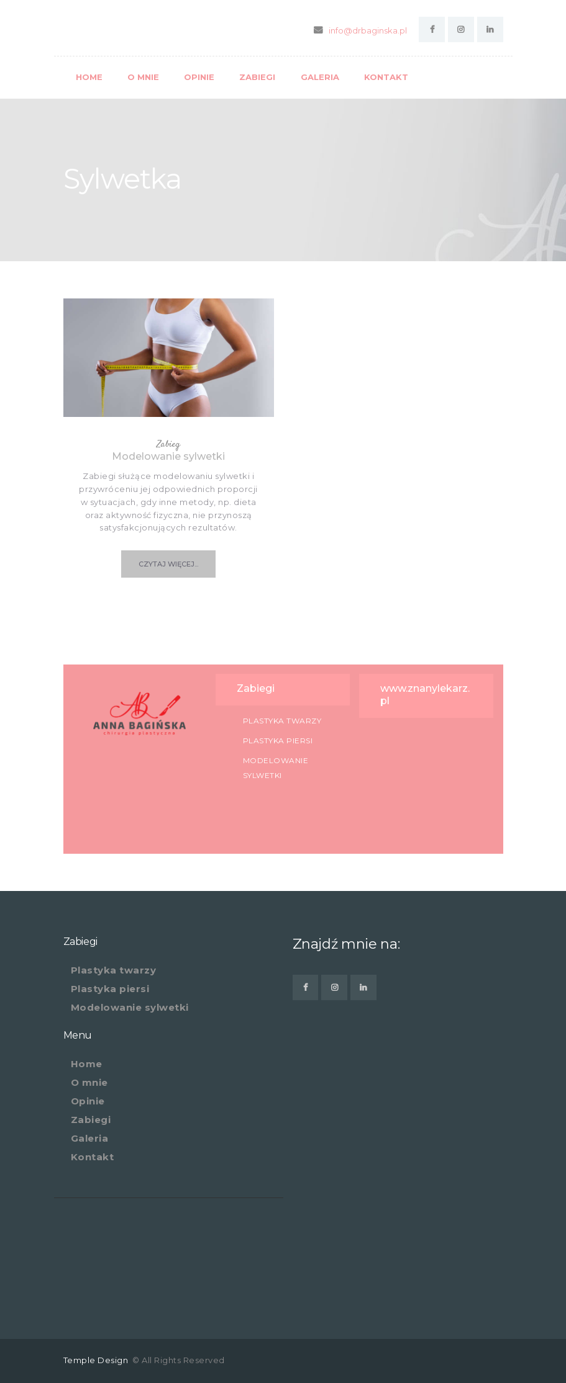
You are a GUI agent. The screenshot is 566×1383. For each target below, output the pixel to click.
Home (87, 1064)
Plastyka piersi (278, 740)
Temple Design (96, 1360)
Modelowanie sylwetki (168, 456)
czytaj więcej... (168, 564)
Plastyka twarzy (282, 720)
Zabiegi (91, 1120)
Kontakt (92, 1157)
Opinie (88, 1101)
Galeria (90, 1138)
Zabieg (168, 444)
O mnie (89, 1082)
